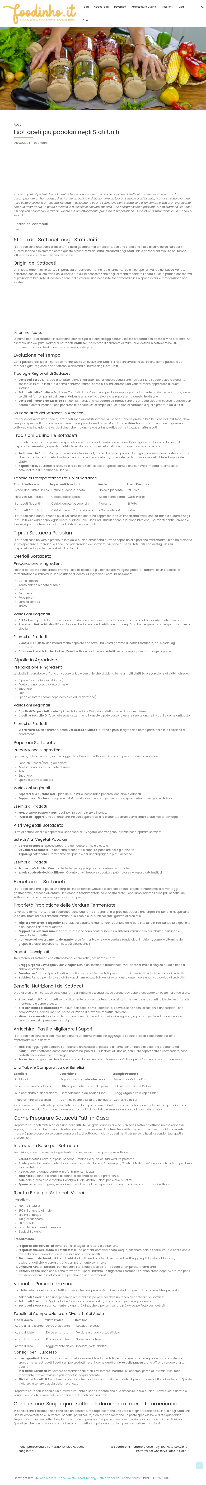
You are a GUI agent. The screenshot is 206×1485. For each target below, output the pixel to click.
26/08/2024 (22, 143)
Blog (181, 6)
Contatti (88, 20)
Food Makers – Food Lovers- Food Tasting (67, 1478)
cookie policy (131, 1478)
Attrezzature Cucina (143, 6)
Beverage (120, 6)
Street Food (101, 6)
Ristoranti (167, 6)
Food (86, 6)
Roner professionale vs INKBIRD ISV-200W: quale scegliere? (51, 1449)
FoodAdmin (40, 143)
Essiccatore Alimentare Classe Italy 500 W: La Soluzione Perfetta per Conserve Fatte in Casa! (149, 1449)
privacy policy (109, 1478)
